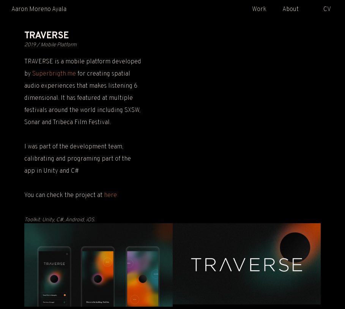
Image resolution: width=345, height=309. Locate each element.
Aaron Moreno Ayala (38, 9)
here (110, 195)
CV (327, 9)
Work (259, 9)
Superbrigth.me (54, 74)
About (290, 9)
